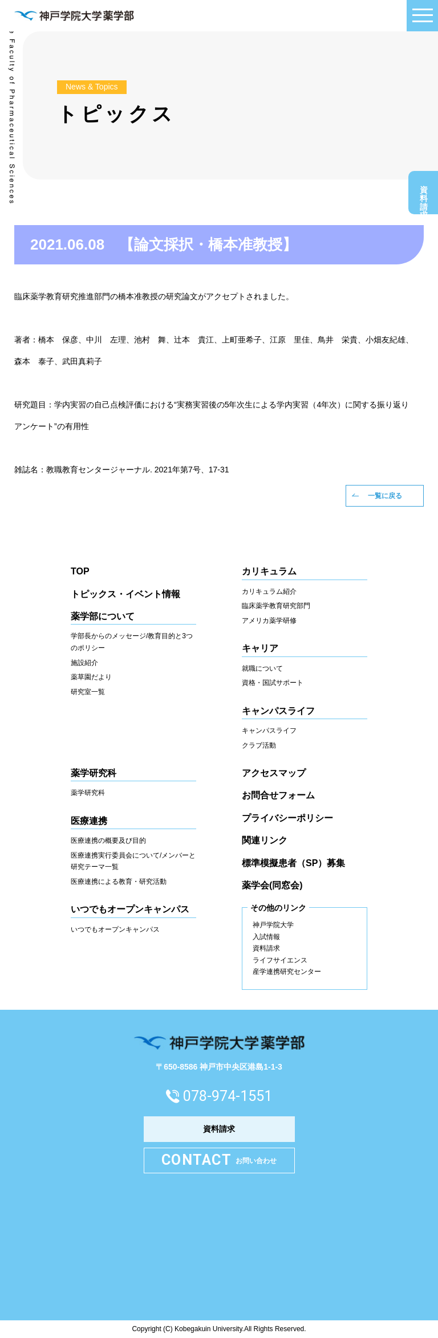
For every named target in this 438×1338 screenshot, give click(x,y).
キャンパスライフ (269, 731)
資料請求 (423, 195)
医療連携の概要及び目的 (108, 841)
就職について (262, 668)
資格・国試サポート (272, 683)
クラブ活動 (259, 745)
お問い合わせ (219, 1160)
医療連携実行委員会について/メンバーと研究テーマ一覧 (133, 861)
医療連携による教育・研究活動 (119, 882)
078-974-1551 (227, 1096)
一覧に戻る (385, 496)
